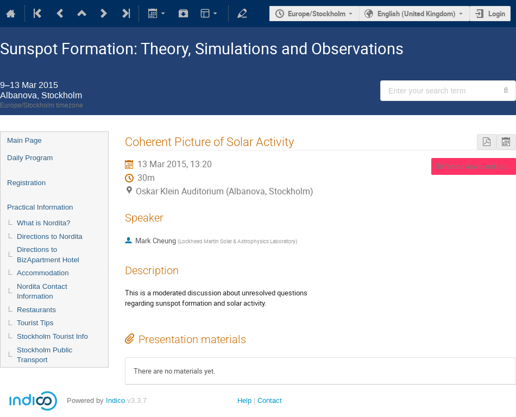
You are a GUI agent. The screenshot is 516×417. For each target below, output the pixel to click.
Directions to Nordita (50, 236)
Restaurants (36, 310)
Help (244, 400)
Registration (26, 183)
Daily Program (30, 158)
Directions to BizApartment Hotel (48, 254)
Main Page (24, 140)
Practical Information (40, 207)
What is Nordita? (44, 223)
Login (496, 13)
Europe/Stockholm (316, 13)
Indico (115, 400)
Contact (269, 400)
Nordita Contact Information (42, 291)
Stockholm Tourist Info (52, 336)
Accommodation (43, 273)
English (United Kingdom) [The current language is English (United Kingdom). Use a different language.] (416, 13)
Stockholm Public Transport (44, 355)
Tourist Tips (35, 323)
